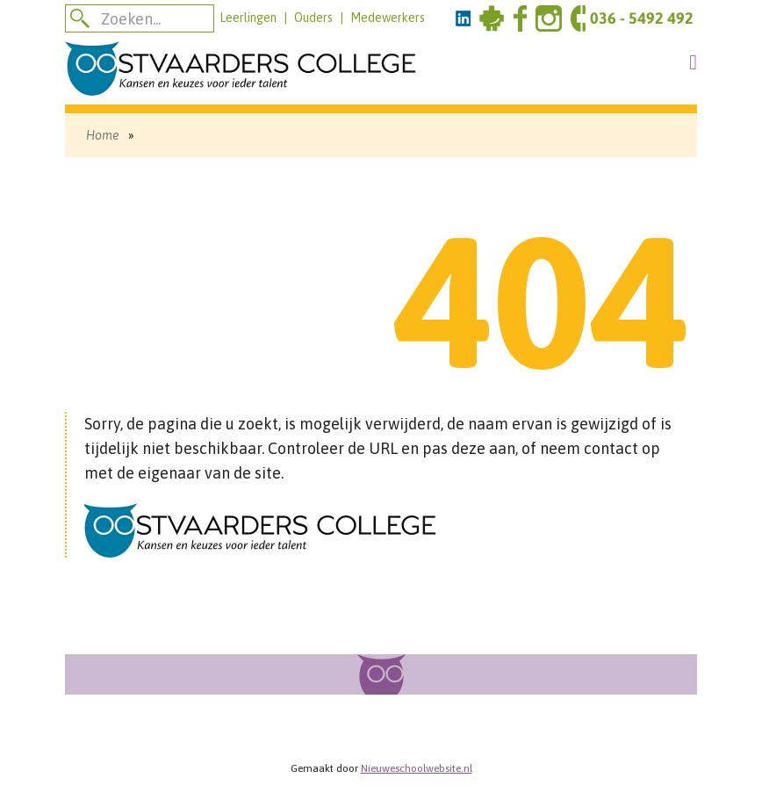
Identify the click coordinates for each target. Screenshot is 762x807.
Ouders (313, 18)
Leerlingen (248, 18)
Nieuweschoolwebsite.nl (416, 768)
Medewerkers (387, 18)
